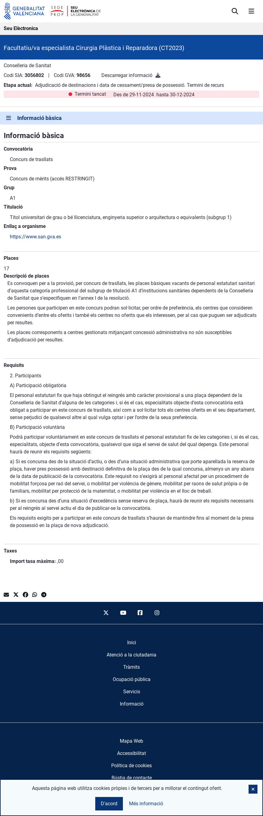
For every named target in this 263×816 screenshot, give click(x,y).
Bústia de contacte (132, 778)
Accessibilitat (131, 753)
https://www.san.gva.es (35, 237)
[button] (253, 789)
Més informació (146, 803)
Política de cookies (131, 765)
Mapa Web (131, 741)
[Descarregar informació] (157, 75)
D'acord (109, 803)
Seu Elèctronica (21, 28)
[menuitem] (131, 643)
